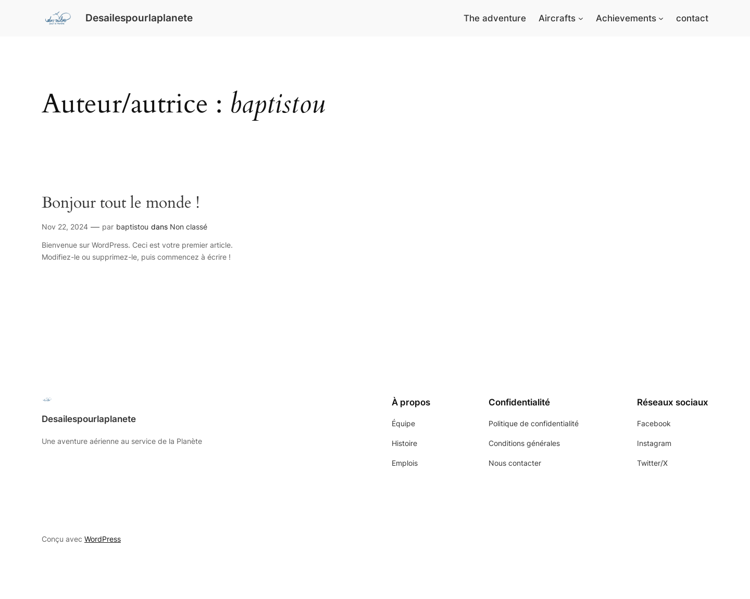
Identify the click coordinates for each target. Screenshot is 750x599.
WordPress (102, 538)
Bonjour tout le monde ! (120, 203)
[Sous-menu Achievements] (661, 18)
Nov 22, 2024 (65, 226)
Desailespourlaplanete (139, 17)
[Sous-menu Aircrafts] (580, 18)
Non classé (188, 226)
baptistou (132, 226)
